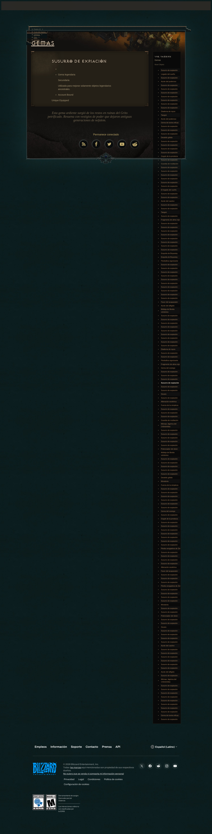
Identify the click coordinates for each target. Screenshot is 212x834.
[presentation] (14, 9)
